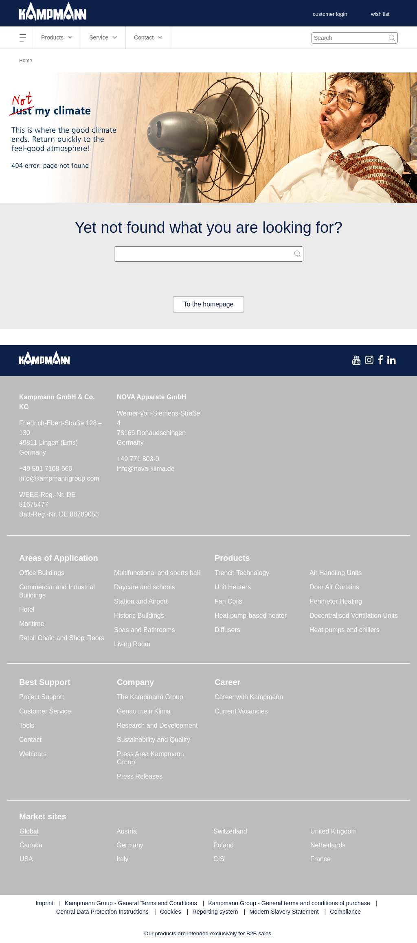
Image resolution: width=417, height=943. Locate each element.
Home (25, 60)
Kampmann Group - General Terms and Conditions (131, 903)
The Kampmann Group (150, 697)
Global (29, 831)
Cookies (170, 912)
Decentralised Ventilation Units (353, 615)
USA (26, 858)
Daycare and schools (144, 587)
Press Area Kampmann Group (150, 758)
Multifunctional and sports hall (157, 572)
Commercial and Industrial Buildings (57, 591)
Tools (26, 725)
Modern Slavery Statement (283, 912)
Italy (122, 858)
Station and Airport (141, 601)
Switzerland (230, 831)
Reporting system (215, 912)
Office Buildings (41, 572)
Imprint (44, 903)
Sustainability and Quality (153, 739)
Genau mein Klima (144, 711)
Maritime (31, 623)
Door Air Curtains (334, 587)
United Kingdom (333, 831)
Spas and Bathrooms (144, 629)
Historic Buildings (139, 615)
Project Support (41, 697)
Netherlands (327, 845)
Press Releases (139, 776)
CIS (218, 858)
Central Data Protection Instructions (102, 912)
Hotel (26, 609)
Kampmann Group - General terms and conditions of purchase (289, 903)
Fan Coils (228, 601)
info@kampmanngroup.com (59, 478)
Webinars (32, 753)
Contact (30, 739)
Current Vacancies (241, 711)
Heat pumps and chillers (344, 629)
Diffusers (227, 629)
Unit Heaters (233, 587)
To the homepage (208, 304)
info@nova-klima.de (146, 468)
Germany (129, 845)
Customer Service (45, 711)
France (320, 858)
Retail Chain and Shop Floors (61, 638)
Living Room (132, 644)
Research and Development (157, 725)
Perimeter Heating (335, 601)
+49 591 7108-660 (45, 468)
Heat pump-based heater (251, 615)
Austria (126, 831)
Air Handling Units (335, 572)
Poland (223, 845)
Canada (31, 845)
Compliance (345, 912)
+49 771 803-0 (138, 458)
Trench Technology (242, 572)
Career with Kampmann (249, 697)
